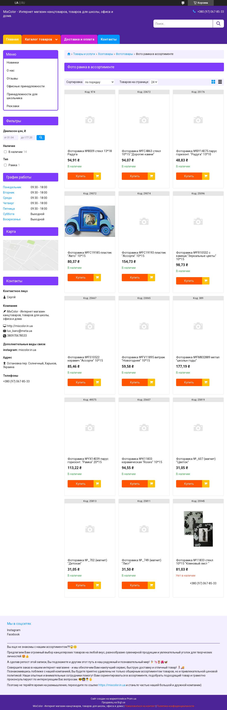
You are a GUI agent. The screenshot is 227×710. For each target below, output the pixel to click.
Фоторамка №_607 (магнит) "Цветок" (196, 460)
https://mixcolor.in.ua (111, 685)
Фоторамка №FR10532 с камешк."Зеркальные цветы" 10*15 (196, 256)
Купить (81, 176)
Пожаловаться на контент (140, 706)
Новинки (13, 62)
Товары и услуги (84, 54)
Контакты (109, 39)
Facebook (13, 634)
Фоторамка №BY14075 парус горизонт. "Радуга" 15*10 (196, 152)
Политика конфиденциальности (175, 706)
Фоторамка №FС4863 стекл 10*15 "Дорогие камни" (141, 152)
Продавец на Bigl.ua (113, 702)
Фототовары (124, 54)
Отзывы (12, 78)
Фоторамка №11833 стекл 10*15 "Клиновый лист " (194, 562)
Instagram (13, 630)
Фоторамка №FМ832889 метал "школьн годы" (197, 359)
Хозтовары (105, 54)
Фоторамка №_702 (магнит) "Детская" (87, 562)
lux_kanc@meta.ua (19, 331)
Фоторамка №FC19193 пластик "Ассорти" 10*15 (144, 254)
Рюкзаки (13, 106)
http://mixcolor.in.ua (20, 326)
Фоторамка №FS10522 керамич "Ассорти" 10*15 (85, 359)
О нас (11, 70)
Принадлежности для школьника (22, 96)
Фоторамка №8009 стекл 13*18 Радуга (90, 152)
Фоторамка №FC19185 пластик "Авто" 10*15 (90, 254)
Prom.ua (131, 698)
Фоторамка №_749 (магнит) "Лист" (141, 562)
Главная (12, 39)
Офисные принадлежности (26, 86)
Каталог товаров (38, 39)
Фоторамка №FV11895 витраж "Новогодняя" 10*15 (143, 359)
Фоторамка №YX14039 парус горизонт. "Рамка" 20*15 (88, 460)
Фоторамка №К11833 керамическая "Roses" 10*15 (142, 460)
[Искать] (218, 24)
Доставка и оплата (79, 39)
